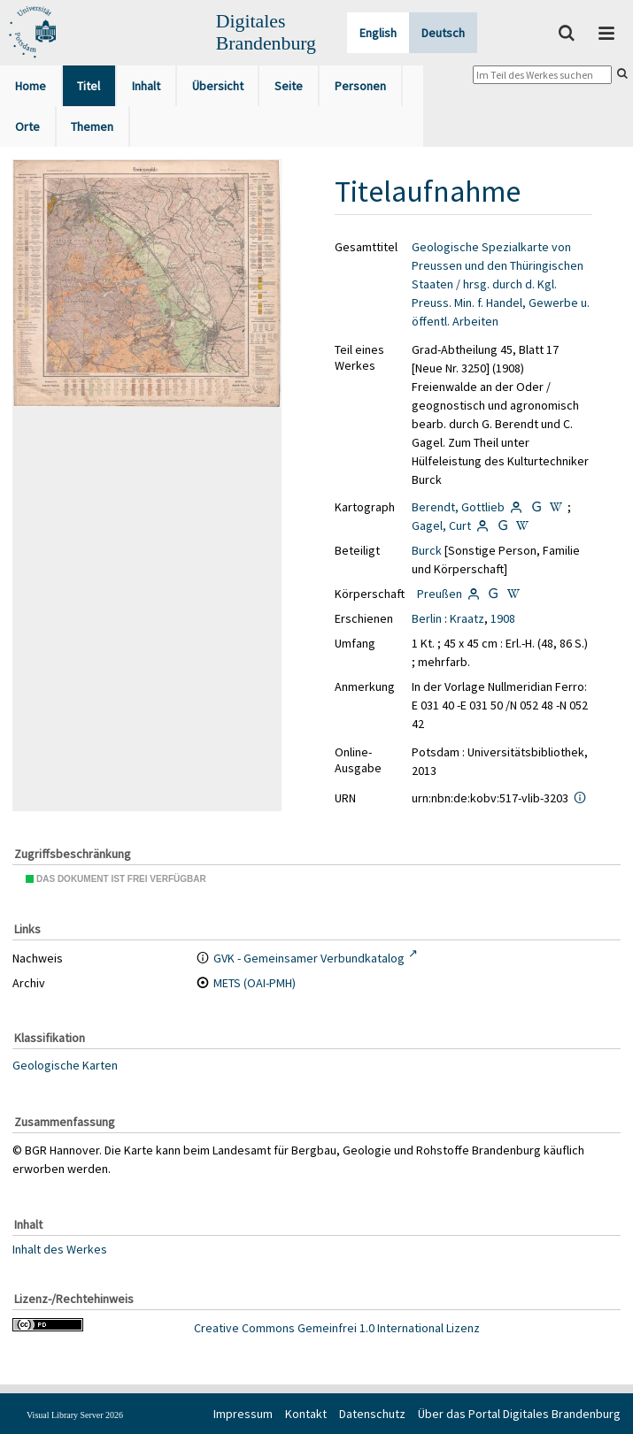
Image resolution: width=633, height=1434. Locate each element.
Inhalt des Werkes (59, 1248)
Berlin (427, 618)
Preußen (439, 594)
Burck (427, 550)
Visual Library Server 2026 (75, 1415)
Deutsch (443, 33)
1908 (502, 618)
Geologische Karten (65, 1065)
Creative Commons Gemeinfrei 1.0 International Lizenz (337, 1328)
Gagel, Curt (441, 525)
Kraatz (467, 618)
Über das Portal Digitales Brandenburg (519, 1414)
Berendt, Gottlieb (458, 507)
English (378, 33)
